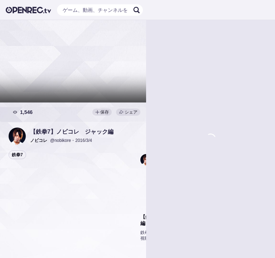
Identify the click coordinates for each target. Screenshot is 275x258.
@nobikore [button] (60, 140)
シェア (128, 112)
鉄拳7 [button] (17, 154)
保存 (102, 112)
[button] (17, 136)
